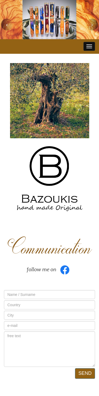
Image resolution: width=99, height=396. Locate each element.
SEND (85, 373)
